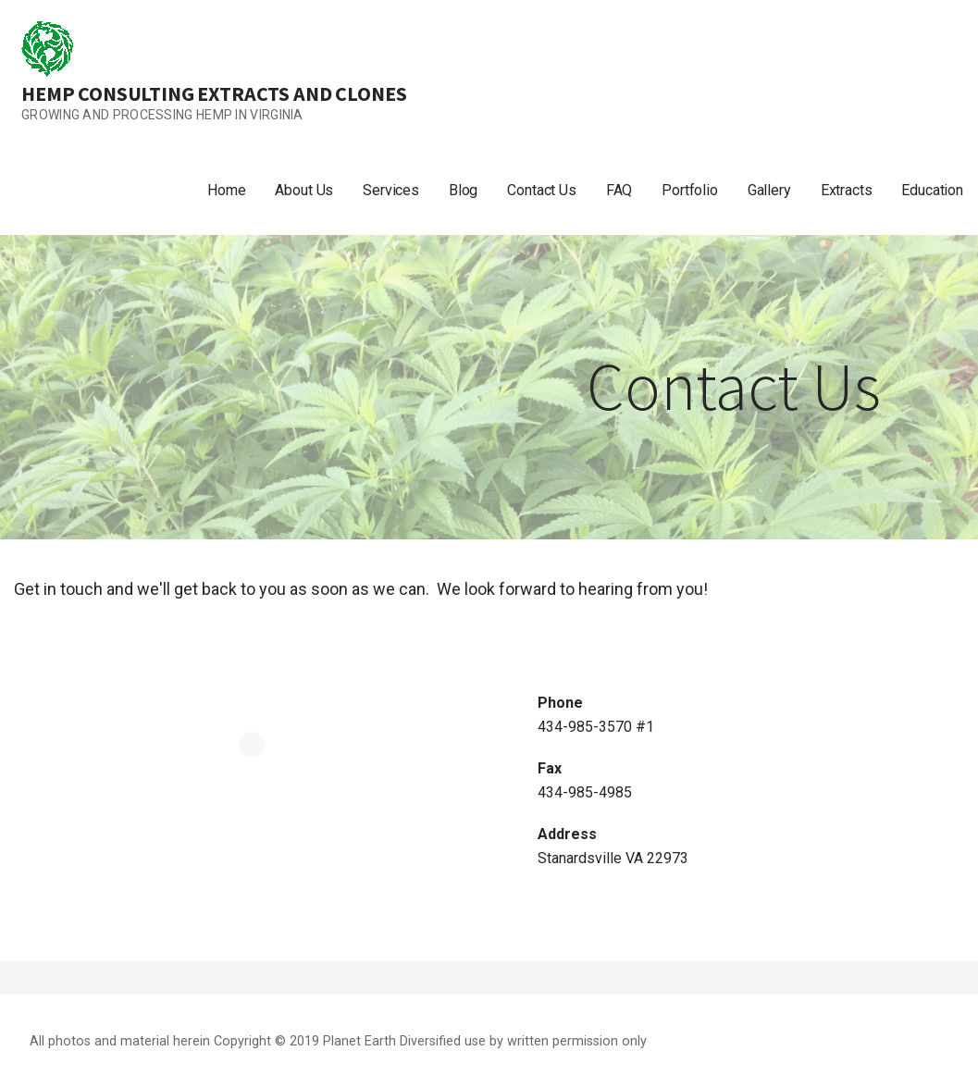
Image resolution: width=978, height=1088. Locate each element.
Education (932, 190)
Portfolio (690, 190)
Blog (463, 190)
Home (226, 190)
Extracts (847, 190)
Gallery (769, 190)
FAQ (619, 190)
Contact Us (541, 190)
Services (391, 190)
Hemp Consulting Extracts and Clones (213, 93)
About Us (304, 190)
